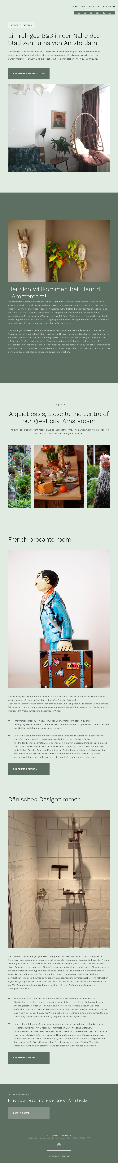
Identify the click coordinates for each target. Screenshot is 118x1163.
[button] (13, 128)
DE (104, 13)
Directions (54, 1156)
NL (79, 13)
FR (97, 13)
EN (85, 13)
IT (110, 13)
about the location (90, 6)
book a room (109, 6)
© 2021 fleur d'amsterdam (59, 1136)
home (75, 6)
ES (91, 13)
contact (66, 1156)
